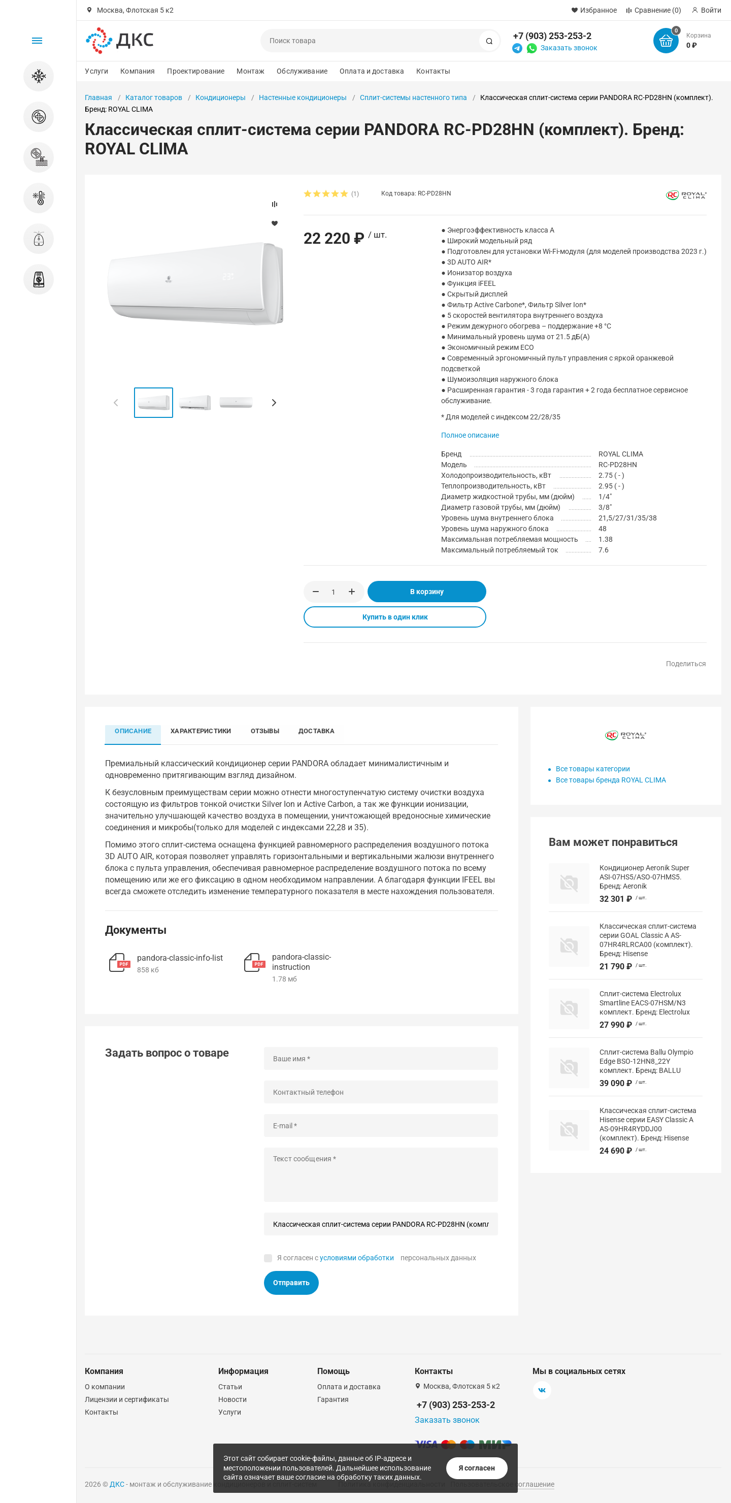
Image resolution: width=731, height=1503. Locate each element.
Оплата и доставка (372, 71)
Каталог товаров (153, 97)
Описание (133, 731)
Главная (98, 97)
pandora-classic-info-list (180, 958)
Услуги (96, 71)
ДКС (117, 1484)
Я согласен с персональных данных (376, 1258)
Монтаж (250, 71)
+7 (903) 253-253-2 (552, 35)
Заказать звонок (569, 48)
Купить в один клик (395, 617)
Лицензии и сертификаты (127, 1399)
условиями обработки (357, 1258)
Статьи (230, 1387)
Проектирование (195, 71)
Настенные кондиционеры (303, 97)
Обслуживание (302, 71)
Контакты (433, 71)
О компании (105, 1387)
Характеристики (202, 731)
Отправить (291, 1283)
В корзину (427, 591)
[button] (273, 402)
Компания (137, 71)
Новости (232, 1399)
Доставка (320, 731)
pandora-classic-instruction (301, 962)
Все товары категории (593, 769)
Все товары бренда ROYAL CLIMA (611, 780)
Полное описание (470, 435)
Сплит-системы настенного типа (413, 97)
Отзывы (267, 731)
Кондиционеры (220, 97)
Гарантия (333, 1399)
